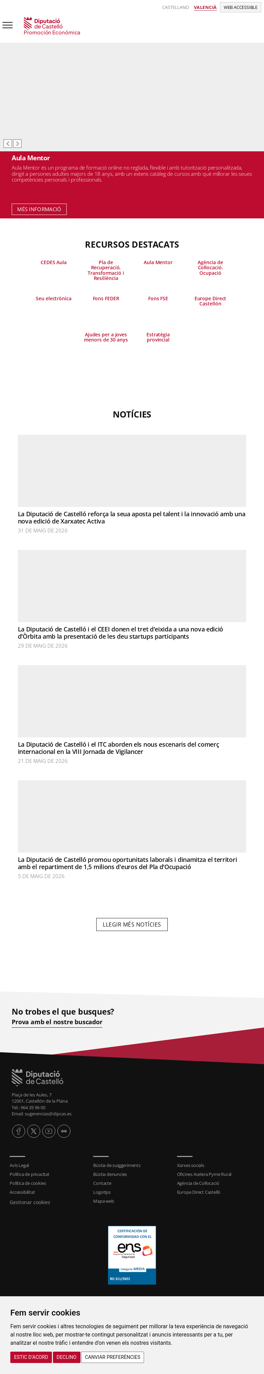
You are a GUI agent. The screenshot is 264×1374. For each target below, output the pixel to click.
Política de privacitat (30, 1174)
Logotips (101, 1192)
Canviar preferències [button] (112, 1357)
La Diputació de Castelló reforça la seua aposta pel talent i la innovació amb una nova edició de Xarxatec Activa (131, 518)
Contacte (102, 1183)
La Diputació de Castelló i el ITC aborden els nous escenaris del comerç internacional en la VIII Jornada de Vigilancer (118, 748)
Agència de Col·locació (198, 1183)
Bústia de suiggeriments (116, 1165)
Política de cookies (28, 1183)
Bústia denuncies (110, 1174)
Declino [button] (67, 1357)
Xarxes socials (190, 1165)
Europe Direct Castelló (199, 1192)
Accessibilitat (22, 1192)
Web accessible (240, 7)
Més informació (39, 209)
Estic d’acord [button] (31, 1357)
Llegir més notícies (132, 924)
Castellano (175, 7)
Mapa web (103, 1201)
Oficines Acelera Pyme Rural (204, 1174)
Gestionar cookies (30, 1202)
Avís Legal (19, 1165)
